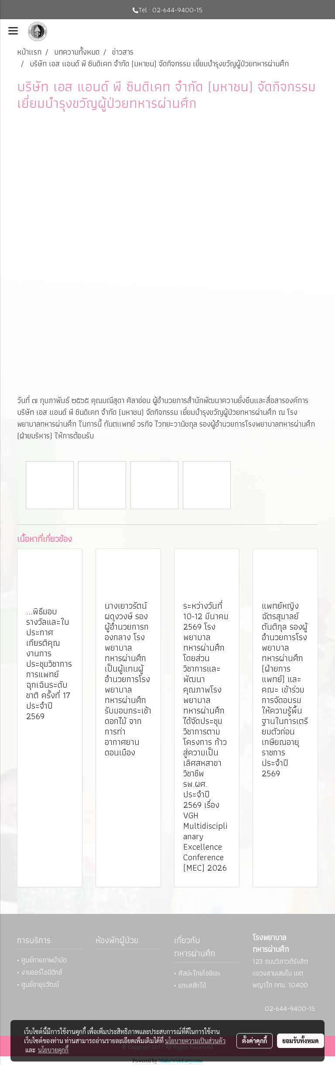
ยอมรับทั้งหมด (300, 1040)
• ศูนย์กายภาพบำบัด (42, 960)
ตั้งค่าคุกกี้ (254, 1040)
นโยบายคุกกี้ (53, 1050)
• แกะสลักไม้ (190, 985)
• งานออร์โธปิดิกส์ (39, 972)
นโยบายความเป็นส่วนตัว (195, 1040)
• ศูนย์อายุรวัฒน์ (38, 984)
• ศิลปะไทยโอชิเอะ (197, 973)
